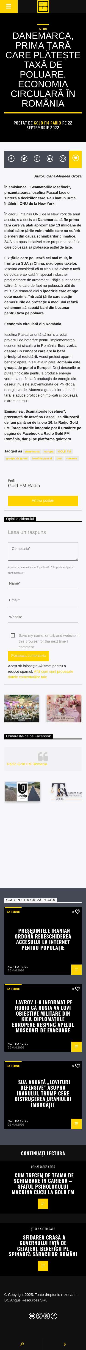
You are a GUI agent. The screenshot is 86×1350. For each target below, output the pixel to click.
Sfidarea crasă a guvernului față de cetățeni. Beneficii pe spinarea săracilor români (43, 1245)
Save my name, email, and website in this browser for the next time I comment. (49, 636)
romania (72, 458)
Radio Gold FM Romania (27, 764)
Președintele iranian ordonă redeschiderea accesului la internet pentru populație (43, 939)
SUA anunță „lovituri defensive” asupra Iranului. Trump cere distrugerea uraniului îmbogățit (43, 1093)
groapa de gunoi (17, 458)
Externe (13, 912)
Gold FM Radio (47, 123)
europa (48, 451)
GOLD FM (64, 451)
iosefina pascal (42, 458)
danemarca (32, 451)
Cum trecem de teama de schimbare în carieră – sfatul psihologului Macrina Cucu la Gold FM (43, 1183)
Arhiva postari (43, 501)
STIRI (43, 29)
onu (59, 458)
